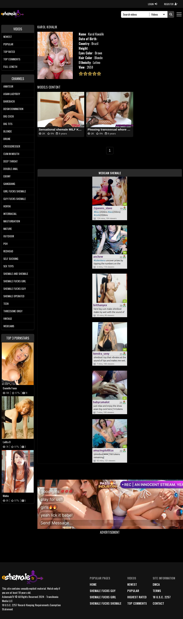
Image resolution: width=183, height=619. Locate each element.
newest (132, 584)
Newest (7, 36)
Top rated (9, 51)
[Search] (136, 14)
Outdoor (8, 236)
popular (133, 590)
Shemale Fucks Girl (14, 281)
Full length (10, 66)
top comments (137, 603)
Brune (6, 139)
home (93, 584)
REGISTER (170, 4)
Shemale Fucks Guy (14, 288)
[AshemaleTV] (12, 14)
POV (5, 243)
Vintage (7, 318)
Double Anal (10, 169)
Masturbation (11, 221)
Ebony (6, 176)
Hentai (7, 206)
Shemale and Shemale (15, 273)
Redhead (8, 251)
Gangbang (9, 184)
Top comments (11, 59)
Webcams (8, 326)
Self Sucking (10, 258)
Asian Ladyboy (11, 94)
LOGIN (152, 4)
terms (157, 590)
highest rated (137, 597)
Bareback (9, 101)
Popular (8, 44)
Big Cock (8, 116)
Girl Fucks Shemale (14, 191)
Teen (5, 303)
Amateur (8, 86)
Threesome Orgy (12, 311)
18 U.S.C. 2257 (162, 597)
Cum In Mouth (11, 154)
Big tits (7, 124)
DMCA (156, 584)
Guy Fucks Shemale (14, 199)
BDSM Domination (13, 109)
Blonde (7, 131)
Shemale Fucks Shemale (105, 603)
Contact (158, 603)
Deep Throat (10, 161)
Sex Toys (8, 266)
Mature (7, 229)
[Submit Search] (170, 14)
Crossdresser (11, 146)
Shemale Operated (13, 296)
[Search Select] (157, 14)
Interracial (10, 214)
